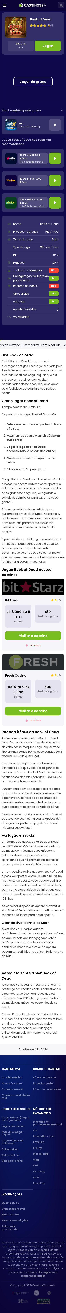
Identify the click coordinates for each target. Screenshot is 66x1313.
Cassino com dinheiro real (16, 1096)
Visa (36, 1160)
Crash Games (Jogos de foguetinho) (15, 1119)
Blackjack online (12, 1161)
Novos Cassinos (12, 1083)
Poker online (10, 1149)
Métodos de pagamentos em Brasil (47, 1123)
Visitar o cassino (33, 635)
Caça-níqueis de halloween (12, 1142)
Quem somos (10, 1203)
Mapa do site (10, 1214)
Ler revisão (33, 645)
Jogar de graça (33, 81)
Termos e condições (15, 1220)
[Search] (61, 5)
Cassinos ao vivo (13, 1089)
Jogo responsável (13, 1209)
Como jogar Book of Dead (30, 345)
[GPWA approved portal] (43, 1301)
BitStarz (11, 600)
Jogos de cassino (13, 1126)
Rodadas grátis (43, 1083)
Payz (36, 1177)
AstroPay (39, 1171)
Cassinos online (12, 1077)
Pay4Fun (38, 1142)
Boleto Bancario (43, 1136)
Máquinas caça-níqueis (12, 1133)
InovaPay (39, 1183)
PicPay (37, 1148)
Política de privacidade (10, 1228)
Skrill (36, 1165)
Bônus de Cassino (44, 1077)
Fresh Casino (15, 675)
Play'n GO (52, 232)
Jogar (47, 45)
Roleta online (10, 1155)
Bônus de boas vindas (47, 1089)
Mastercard (41, 1154)
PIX (35, 1130)
